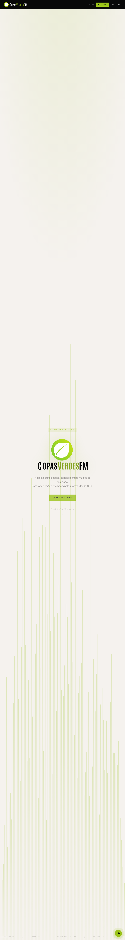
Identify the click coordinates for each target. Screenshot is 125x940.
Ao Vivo (102, 4)
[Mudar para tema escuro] (113, 5)
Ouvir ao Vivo (62, 501)
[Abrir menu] (118, 4)
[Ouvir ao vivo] (118, 933)
